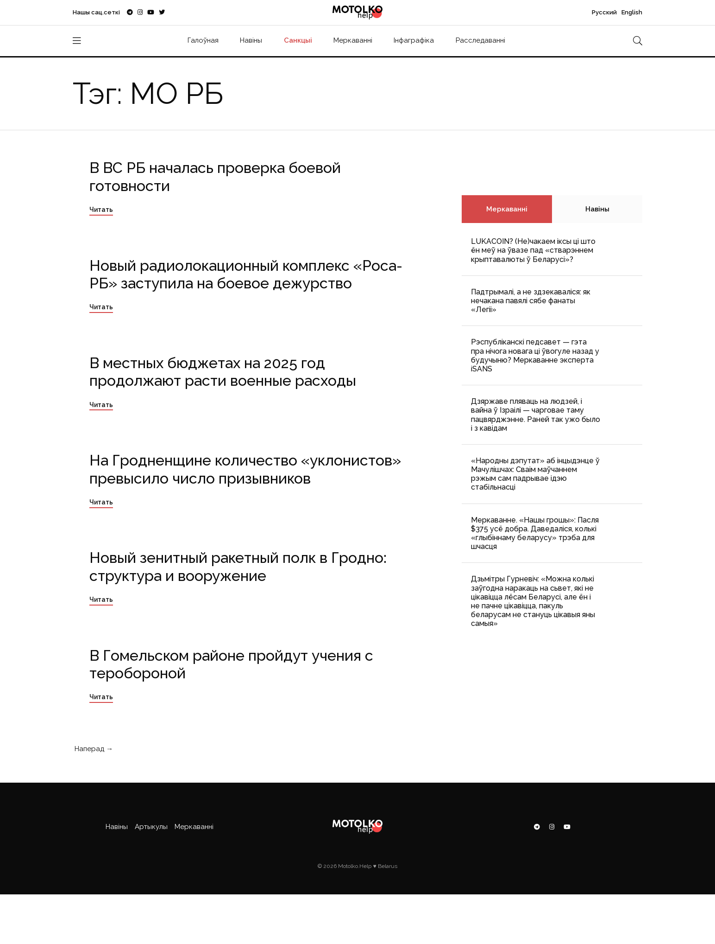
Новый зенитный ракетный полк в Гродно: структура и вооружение (238, 566)
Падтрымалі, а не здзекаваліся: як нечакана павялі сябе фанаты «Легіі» (530, 300)
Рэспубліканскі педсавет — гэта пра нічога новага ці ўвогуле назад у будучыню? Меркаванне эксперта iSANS (535, 355)
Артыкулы (151, 827)
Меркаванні (352, 40)
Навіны (251, 40)
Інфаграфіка (414, 40)
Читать (101, 209)
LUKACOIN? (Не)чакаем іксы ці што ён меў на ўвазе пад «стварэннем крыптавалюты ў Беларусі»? (533, 250)
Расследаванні (480, 40)
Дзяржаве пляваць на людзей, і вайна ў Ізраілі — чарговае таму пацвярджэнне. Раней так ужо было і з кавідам (535, 415)
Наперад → (93, 749)
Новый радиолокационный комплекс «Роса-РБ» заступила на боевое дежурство (245, 274)
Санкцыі (298, 40)
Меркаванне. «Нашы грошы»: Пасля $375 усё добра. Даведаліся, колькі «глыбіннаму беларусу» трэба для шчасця (535, 533)
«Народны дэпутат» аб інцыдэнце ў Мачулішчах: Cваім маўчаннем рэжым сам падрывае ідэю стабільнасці (535, 474)
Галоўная (203, 40)
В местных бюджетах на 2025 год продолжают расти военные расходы (222, 371)
